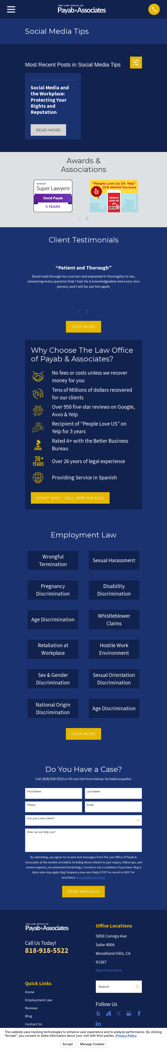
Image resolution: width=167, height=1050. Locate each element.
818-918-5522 (46, 950)
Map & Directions (109, 970)
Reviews (31, 1008)
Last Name (93, 791)
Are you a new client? (41, 818)
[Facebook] (139, 1013)
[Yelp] (98, 1013)
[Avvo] (108, 1013)
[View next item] (87, 218)
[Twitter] (118, 1013)
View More (83, 327)
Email (90, 805)
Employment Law (38, 1000)
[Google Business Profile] (128, 1013)
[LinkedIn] (98, 1023)
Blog (28, 1016)
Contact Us (33, 1024)
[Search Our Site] (137, 987)
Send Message (83, 891)
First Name (34, 791)
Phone (31, 805)
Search (103, 986)
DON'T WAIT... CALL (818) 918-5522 (70, 498)
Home (29, 992)
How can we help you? (41, 832)
